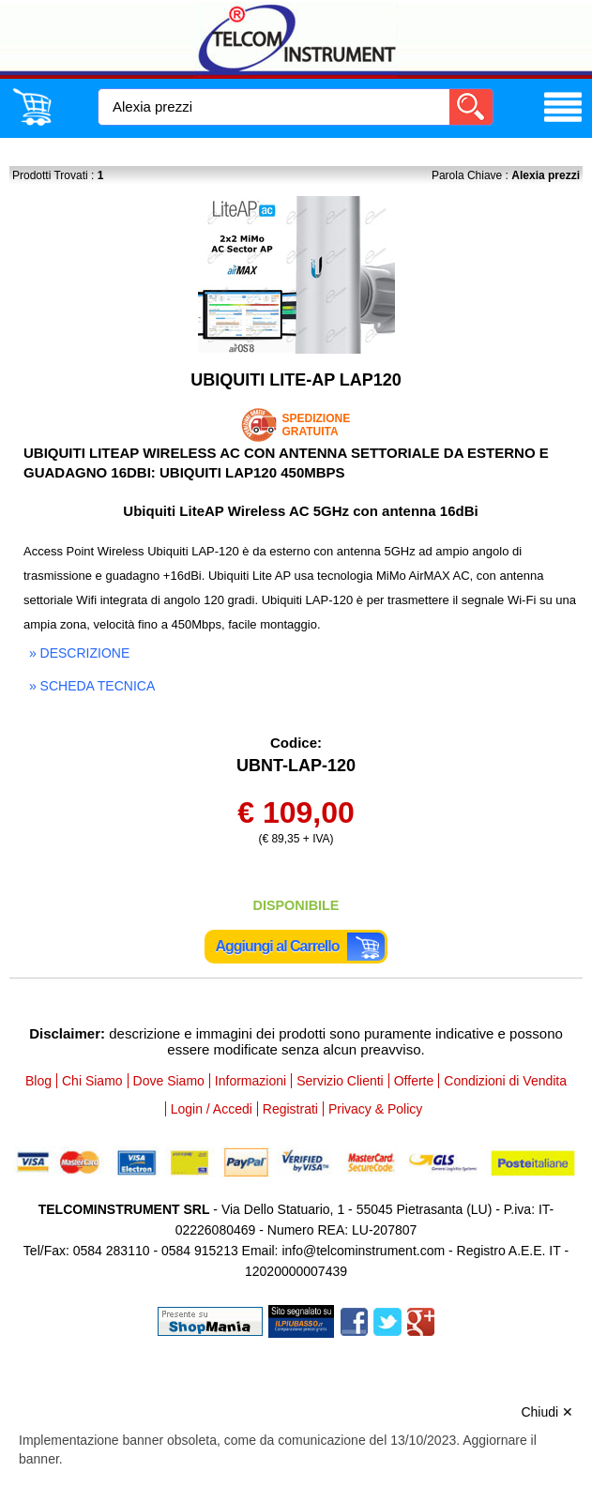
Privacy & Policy (375, 1108)
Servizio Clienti (340, 1080)
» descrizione (79, 652)
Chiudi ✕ (547, 1411)
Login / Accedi (211, 1108)
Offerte (414, 1080)
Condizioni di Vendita (505, 1080)
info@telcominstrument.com (363, 1250)
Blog (38, 1080)
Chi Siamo (92, 1080)
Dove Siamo (169, 1080)
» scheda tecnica (92, 685)
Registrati (290, 1108)
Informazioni (250, 1080)
